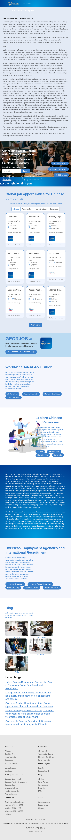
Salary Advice (43, 782)
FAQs (40, 791)
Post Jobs (41, 768)
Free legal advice (11, 794)
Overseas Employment (13, 779)
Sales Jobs (9, 760)
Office (8, 814)
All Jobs (8, 751)
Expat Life (41, 788)
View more (35, 325)
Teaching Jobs (10, 754)
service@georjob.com (15, 802)
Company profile (44, 802)
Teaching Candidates (45, 754)
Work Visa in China (11, 788)
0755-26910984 (14, 805)
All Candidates (43, 751)
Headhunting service (12, 791)
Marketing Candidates (46, 757)
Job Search (9, 771)
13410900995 (13, 808)
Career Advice (43, 785)
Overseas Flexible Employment (16, 782)
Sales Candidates (44, 760)
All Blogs (41, 779)
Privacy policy (43, 805)
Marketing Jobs (10, 757)
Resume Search (43, 771)
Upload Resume (10, 768)
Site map (41, 808)
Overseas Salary (10, 785)
